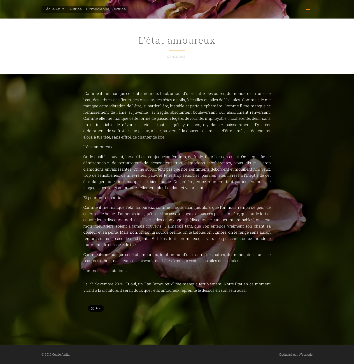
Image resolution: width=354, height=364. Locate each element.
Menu (308, 9)
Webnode (305, 354)
